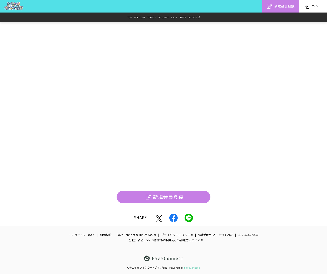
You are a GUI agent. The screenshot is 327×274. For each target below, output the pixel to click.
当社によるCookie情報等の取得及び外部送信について (166, 240)
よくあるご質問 (248, 235)
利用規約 (106, 235)
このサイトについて (82, 235)
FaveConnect (192, 267)
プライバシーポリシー (177, 235)
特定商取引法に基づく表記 (215, 235)
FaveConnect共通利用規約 (136, 235)
